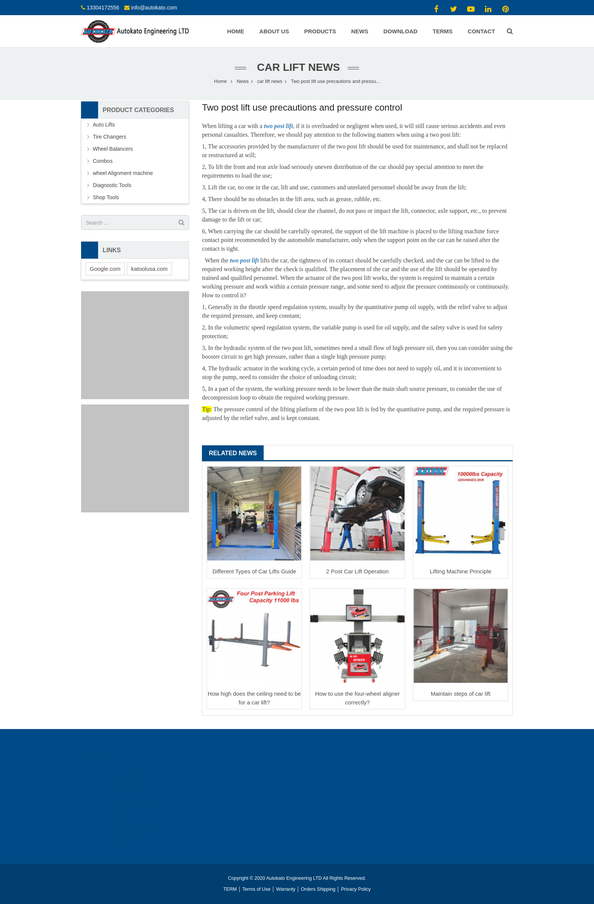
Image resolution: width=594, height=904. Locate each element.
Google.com (105, 268)
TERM (230, 889)
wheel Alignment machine (123, 173)
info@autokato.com (154, 8)
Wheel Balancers (113, 149)
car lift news (297, 67)
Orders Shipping (318, 889)
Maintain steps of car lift (461, 693)
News (243, 81)
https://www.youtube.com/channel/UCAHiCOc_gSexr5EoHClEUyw (375, 781)
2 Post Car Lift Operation (357, 571)
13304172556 (103, 8)
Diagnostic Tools (112, 185)
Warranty (285, 889)
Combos (103, 161)
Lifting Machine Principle (461, 571)
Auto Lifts (104, 125)
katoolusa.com (149, 268)
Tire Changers (109, 137)
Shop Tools (106, 197)
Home (220, 81)
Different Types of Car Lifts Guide (254, 571)
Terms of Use (256, 889)
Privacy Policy (355, 889)
